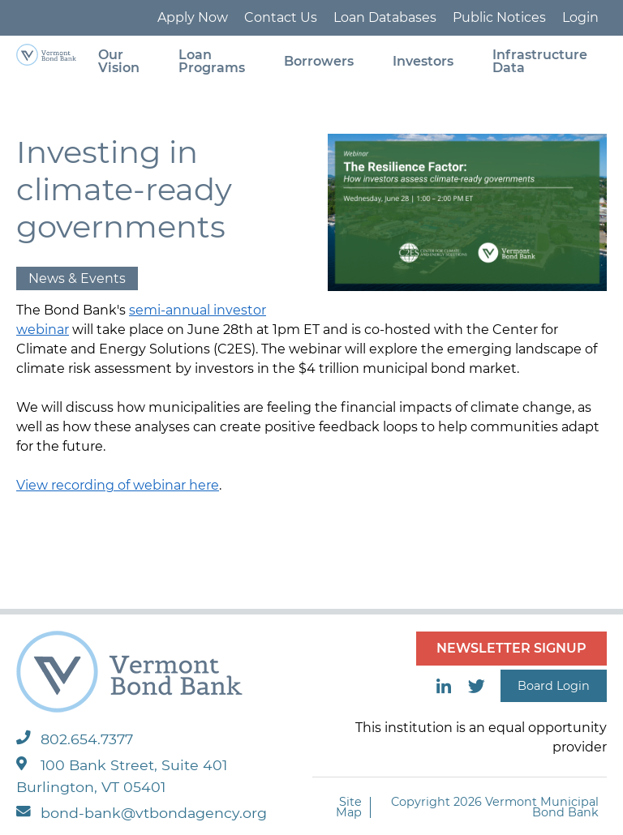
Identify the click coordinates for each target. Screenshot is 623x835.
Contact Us (280, 17)
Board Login (554, 686)
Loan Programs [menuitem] (211, 61)
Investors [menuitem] (423, 61)
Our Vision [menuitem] (119, 61)
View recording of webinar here (117, 485)
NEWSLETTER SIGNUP (511, 648)
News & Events (77, 278)
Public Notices (499, 17)
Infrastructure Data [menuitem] (539, 61)
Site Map (349, 807)
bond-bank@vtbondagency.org (141, 812)
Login (580, 17)
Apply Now (192, 17)
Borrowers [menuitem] (319, 61)
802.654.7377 (74, 738)
